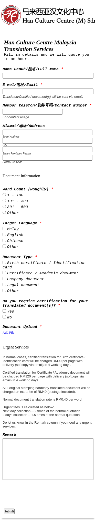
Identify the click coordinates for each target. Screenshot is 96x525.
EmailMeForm (48, 20)
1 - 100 (15, 195)
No (9, 317)
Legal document (23, 285)
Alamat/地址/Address (24, 126)
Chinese (15, 241)
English (15, 235)
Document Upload (22, 327)
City (5, 145)
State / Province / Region (17, 153)
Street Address (11, 136)
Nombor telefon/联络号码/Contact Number (47, 105)
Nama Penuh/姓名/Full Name (33, 69)
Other (13, 213)
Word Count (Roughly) (28, 189)
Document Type (20, 257)
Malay (13, 229)
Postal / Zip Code (12, 162)
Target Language (22, 223)
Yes (10, 311)
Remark (9, 435)
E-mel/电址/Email (22, 85)
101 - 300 (17, 201)
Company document (25, 279)
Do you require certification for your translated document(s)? (45, 303)
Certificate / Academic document (43, 273)
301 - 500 (17, 207)
